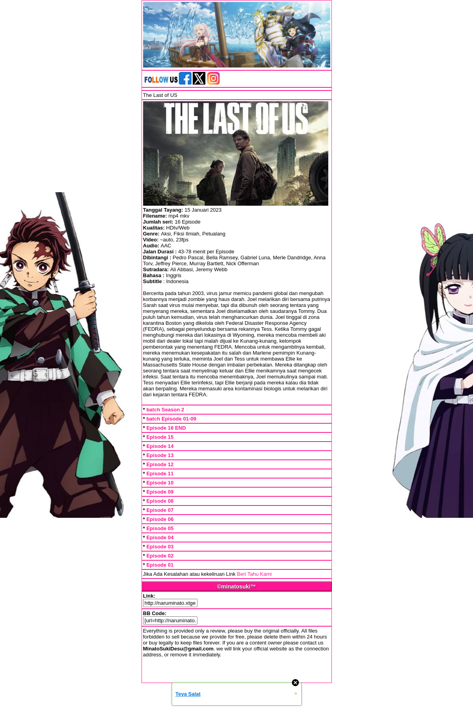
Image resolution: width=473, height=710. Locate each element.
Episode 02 (160, 556)
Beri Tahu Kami (254, 574)
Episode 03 (160, 547)
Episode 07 (160, 510)
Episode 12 (160, 464)
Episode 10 (160, 483)
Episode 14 (160, 446)
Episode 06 (160, 519)
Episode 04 (160, 537)
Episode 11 (160, 474)
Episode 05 (160, 528)
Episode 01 (160, 565)
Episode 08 (160, 501)
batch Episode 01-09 (171, 419)
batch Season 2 (165, 410)
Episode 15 (160, 437)
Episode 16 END (166, 428)
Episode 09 (160, 492)
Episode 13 (160, 455)
